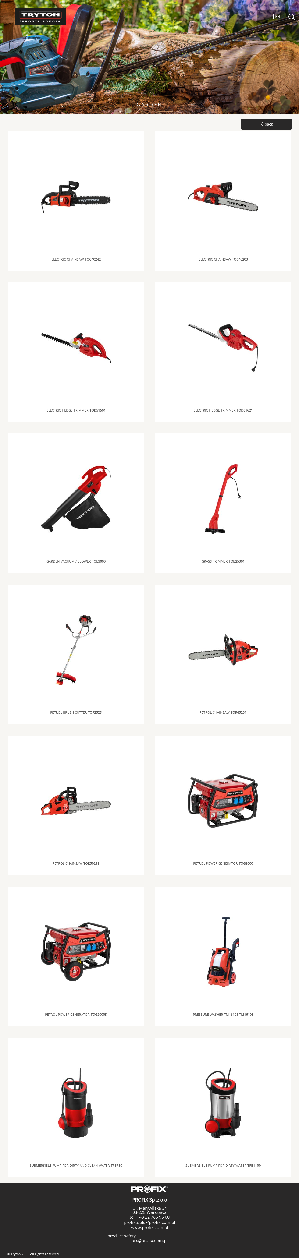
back (266, 124)
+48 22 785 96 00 (153, 1217)
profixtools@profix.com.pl (149, 1222)
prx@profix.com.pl (150, 1240)
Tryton (40, 16)
